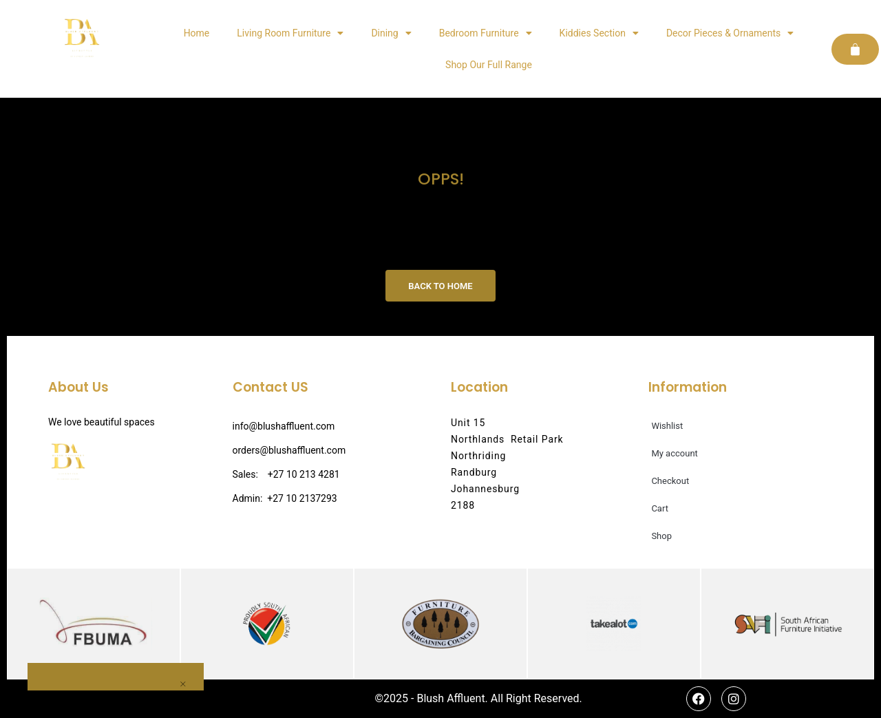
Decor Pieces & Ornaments (730, 33)
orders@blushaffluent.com (289, 450)
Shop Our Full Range (488, 64)
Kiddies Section (599, 33)
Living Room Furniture (290, 33)
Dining (391, 33)
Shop (661, 536)
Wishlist (667, 426)
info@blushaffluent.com (284, 426)
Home (197, 33)
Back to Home (440, 286)
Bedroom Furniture (485, 33)
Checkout (670, 481)
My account (674, 453)
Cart (659, 508)
